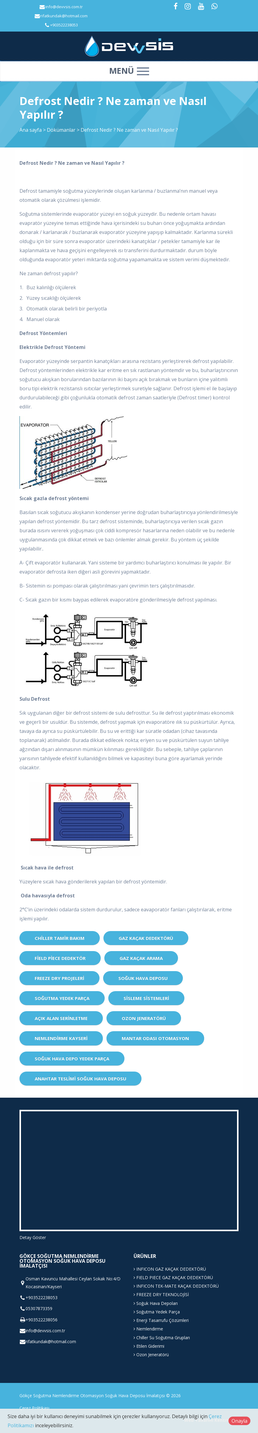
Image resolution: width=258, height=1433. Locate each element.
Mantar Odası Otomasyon (155, 1038)
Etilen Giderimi (149, 1346)
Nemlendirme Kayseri (61, 1038)
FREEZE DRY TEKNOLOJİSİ (161, 1294)
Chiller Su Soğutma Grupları (162, 1337)
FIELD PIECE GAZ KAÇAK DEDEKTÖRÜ (173, 1277)
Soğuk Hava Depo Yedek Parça (72, 1058)
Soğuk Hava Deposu (143, 978)
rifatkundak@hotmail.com (64, 16)
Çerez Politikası (34, 1408)
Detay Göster (32, 1237)
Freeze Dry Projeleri (59, 978)
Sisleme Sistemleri (146, 998)
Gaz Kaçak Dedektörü (146, 938)
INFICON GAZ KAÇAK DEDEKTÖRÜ (170, 1269)
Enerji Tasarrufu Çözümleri (161, 1320)
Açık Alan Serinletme (61, 1018)
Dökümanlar (62, 130)
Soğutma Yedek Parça (62, 998)
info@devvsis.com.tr (64, 6)
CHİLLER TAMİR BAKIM (60, 938)
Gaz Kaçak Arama (141, 958)
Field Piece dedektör (60, 958)
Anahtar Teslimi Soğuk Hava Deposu (80, 1079)
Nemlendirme (148, 1329)
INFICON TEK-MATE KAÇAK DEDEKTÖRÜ (176, 1286)
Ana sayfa (30, 130)
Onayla (239, 1421)
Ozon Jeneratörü (144, 1018)
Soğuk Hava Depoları (156, 1303)
